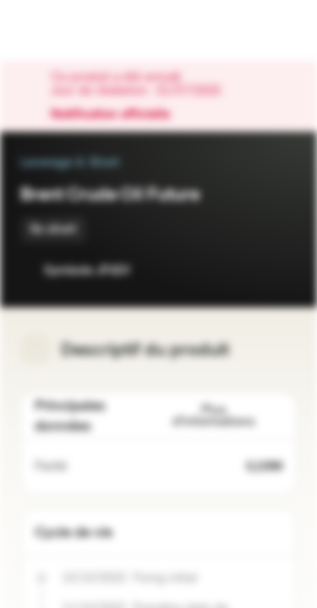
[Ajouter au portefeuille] (280, 270)
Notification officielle (119, 115)
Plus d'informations (227, 416)
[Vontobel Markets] (66, 30)
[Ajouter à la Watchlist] (246, 270)
